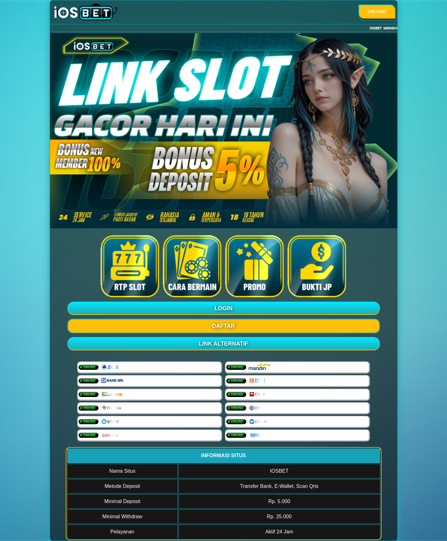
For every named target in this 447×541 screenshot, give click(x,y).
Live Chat (377, 11)
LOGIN (223, 308)
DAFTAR (223, 326)
